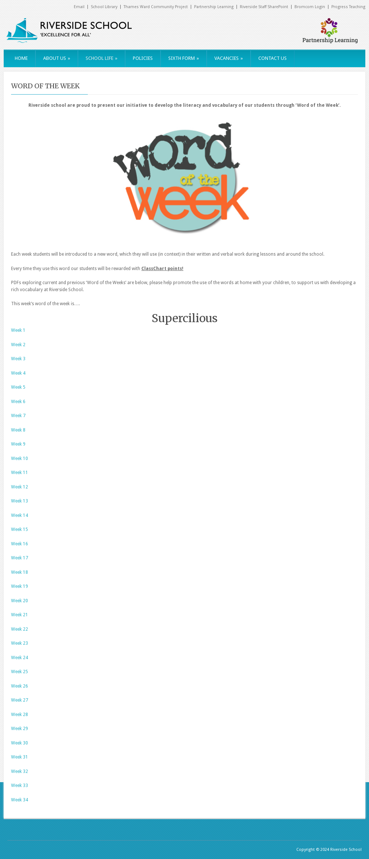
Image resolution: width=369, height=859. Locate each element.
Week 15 (19, 529)
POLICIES (143, 58)
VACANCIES (228, 58)
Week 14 (19, 515)
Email (79, 7)
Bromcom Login (309, 7)
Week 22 (19, 629)
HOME (21, 58)
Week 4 (18, 373)
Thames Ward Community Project (156, 7)
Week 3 (18, 358)
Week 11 (19, 472)
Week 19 (19, 586)
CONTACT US (272, 58)
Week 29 (19, 728)
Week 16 (19, 543)
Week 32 (19, 771)
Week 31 (19, 757)
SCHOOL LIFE (101, 58)
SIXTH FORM (183, 58)
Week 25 (19, 671)
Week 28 (19, 714)
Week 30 (19, 743)
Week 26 (19, 686)
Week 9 (18, 444)
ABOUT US (56, 58)
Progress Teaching (348, 7)
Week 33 (19, 785)
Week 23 (19, 643)
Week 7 (18, 415)
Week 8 (18, 430)
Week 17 (19, 557)
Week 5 (18, 387)
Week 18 (19, 572)
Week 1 (18, 330)
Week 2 (18, 344)
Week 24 (19, 657)
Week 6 (18, 401)
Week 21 (19, 614)
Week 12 (19, 487)
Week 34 (19, 799)
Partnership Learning (214, 7)
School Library (104, 7)
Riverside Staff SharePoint (264, 7)
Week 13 (19, 501)
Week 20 (19, 600)
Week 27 (19, 700)
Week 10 (19, 458)
